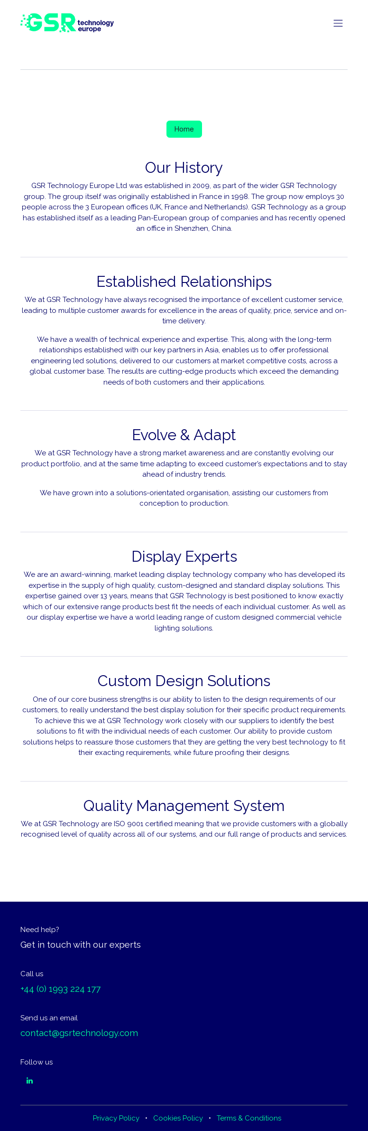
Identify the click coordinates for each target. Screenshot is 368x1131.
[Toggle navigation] (338, 23)
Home (184, 128)
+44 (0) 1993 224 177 (60, 988)
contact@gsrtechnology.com (79, 1032)
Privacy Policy (116, 1118)
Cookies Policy (178, 1118)
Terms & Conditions (249, 1118)
